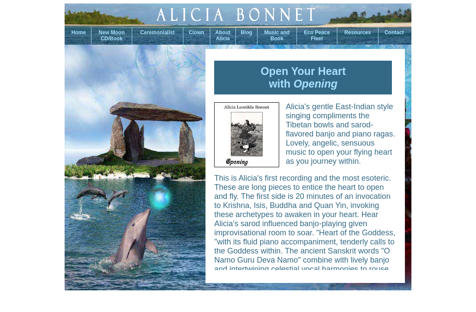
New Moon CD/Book (112, 35)
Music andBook (277, 35)
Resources (357, 32)
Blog (246, 32)
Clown (196, 32)
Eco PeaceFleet (317, 35)
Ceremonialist (157, 32)
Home (78, 32)
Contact (395, 32)
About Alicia (223, 35)
